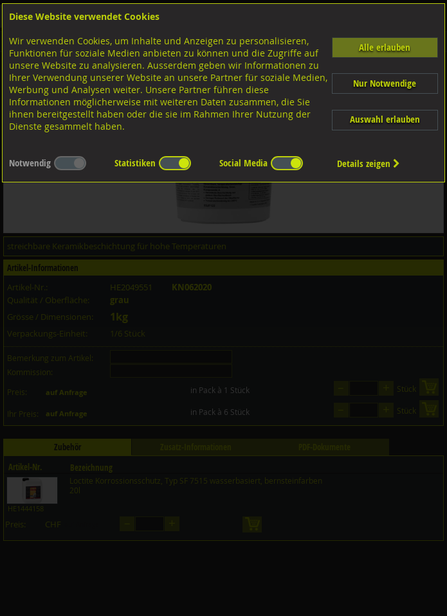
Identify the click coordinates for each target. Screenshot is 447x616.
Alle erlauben (384, 47)
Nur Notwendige (384, 83)
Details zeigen (368, 163)
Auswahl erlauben (385, 119)
